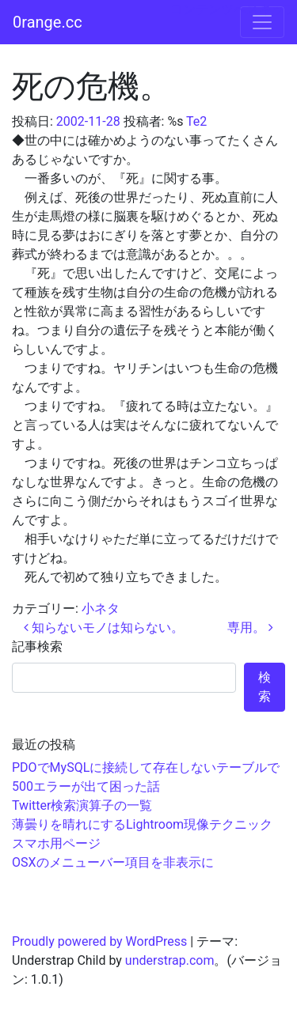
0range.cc (47, 22)
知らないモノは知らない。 (104, 627)
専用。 (250, 627)
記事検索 (37, 646)
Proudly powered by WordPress (99, 941)
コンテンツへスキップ (233, 9)
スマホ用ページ (56, 843)
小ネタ (101, 608)
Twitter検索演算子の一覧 (82, 805)
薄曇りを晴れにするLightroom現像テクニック (142, 824)
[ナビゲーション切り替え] (262, 22)
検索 (264, 687)
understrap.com (170, 960)
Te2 (196, 121)
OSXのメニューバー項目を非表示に (113, 862)
